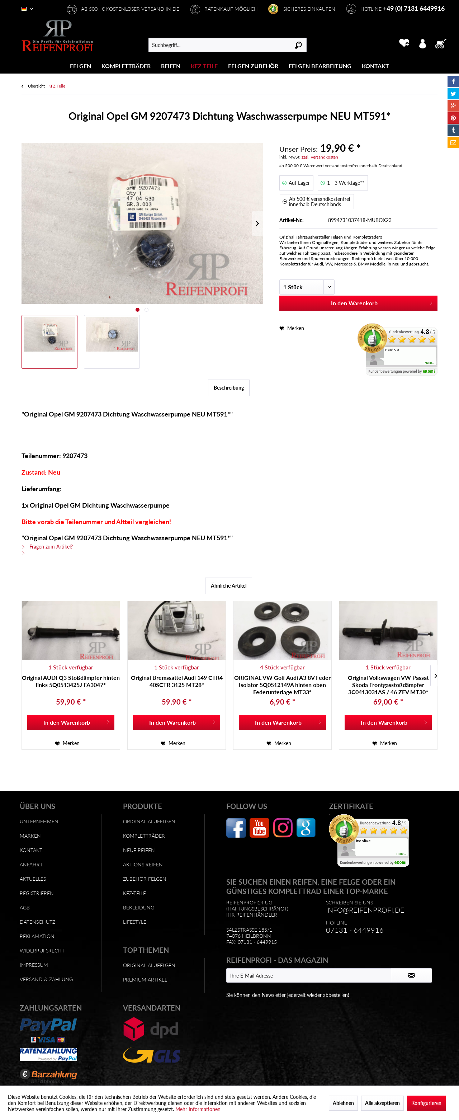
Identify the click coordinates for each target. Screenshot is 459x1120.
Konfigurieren (426, 1103)
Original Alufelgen (149, 821)
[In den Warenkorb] (70, 722)
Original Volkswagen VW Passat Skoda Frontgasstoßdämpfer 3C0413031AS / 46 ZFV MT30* (388, 684)
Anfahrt (31, 864)
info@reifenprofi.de (365, 909)
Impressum (34, 965)
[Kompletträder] (126, 66)
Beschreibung (229, 388)
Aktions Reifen (143, 864)
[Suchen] (298, 45)
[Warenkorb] (443, 43)
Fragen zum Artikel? (47, 546)
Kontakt (31, 850)
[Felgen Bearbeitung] (320, 66)
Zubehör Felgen (144, 879)
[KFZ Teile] (204, 66)
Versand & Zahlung (46, 979)
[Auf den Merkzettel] (67, 743)
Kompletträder (144, 836)
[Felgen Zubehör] (253, 66)
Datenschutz (37, 922)
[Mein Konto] (422, 43)
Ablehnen (343, 1103)
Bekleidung (138, 907)
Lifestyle (134, 922)
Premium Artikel (145, 980)
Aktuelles (33, 879)
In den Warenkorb (382, 301)
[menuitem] (80, 66)
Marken (30, 836)
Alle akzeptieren (382, 1103)
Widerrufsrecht (42, 950)
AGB (25, 907)
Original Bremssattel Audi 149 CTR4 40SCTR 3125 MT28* (177, 681)
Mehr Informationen (198, 1109)
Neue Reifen (139, 850)
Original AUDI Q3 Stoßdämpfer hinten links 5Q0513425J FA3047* (71, 681)
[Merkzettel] (404, 43)
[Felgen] (80, 66)
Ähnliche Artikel (228, 586)
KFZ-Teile (134, 893)
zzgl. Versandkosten (320, 157)
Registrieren (37, 893)
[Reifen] (170, 66)
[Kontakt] (375, 66)
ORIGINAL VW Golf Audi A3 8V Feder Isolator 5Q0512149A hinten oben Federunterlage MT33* (282, 684)
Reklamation (37, 936)
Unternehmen (39, 821)
